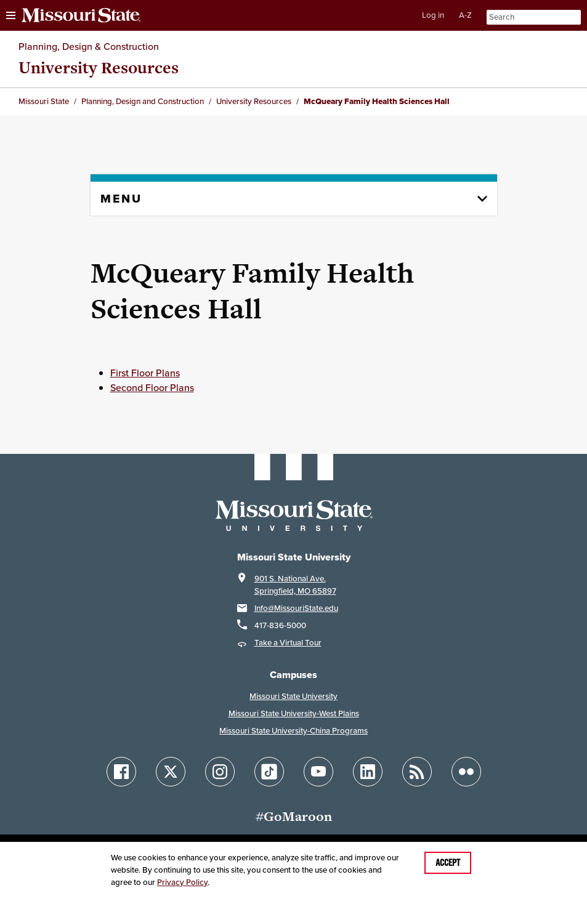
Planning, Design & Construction (88, 46)
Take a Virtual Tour (288, 642)
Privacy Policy (182, 882)
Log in (433, 15)
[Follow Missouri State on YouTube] (318, 771)
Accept (447, 862)
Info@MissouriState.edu (296, 608)
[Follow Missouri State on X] (170, 771)
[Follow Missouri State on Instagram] (220, 771)
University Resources (98, 67)
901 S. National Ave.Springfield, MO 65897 (295, 585)
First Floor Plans (145, 372)
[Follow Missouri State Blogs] (417, 771)
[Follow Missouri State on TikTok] (269, 771)
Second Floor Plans (152, 387)
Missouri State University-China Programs (293, 731)
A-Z (465, 15)
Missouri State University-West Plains (294, 713)
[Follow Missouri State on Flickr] (466, 771)
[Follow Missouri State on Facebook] (121, 771)
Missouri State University (293, 696)
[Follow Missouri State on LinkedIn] (368, 771)
